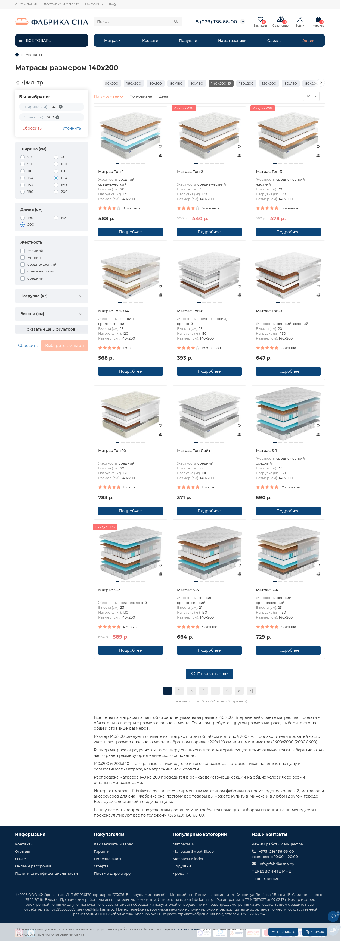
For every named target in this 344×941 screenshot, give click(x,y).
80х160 (155, 83)
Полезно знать (108, 859)
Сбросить (32, 128)
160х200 (133, 83)
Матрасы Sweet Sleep (193, 851)
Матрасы (113, 40)
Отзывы (22, 851)
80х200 (311, 83)
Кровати (150, 40)
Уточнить (72, 128)
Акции (308, 40)
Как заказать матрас (113, 844)
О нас (20, 859)
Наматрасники (232, 40)
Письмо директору (112, 873)
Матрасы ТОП (186, 844)
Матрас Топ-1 (110, 171)
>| (251, 690)
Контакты (24, 844)
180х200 (246, 83)
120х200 (269, 83)
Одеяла (274, 40)
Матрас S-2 (109, 590)
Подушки (188, 40)
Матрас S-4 (267, 590)
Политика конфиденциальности (46, 873)
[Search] (138, 21)
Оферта (101, 866)
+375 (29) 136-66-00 (276, 851)
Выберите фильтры (64, 345)
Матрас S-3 (188, 590)
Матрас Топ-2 (190, 171)
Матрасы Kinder (188, 859)
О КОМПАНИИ (26, 4)
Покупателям (109, 834)
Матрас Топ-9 (269, 311)
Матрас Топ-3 (269, 171)
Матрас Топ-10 (112, 450)
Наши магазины (267, 878)
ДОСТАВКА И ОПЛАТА (62, 4)
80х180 (176, 83)
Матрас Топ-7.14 (113, 311)
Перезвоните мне (271, 871)
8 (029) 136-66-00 (216, 21)
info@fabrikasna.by (276, 864)
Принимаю (314, 932)
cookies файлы (187, 929)
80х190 (290, 83)
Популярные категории (200, 834)
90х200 (111, 83)
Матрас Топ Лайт (193, 450)
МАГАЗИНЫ (94, 4)
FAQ (112, 4)
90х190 (197, 83)
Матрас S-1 (266, 450)
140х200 (218, 83)
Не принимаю (283, 932)
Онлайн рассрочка (33, 866)
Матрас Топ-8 (190, 311)
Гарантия (103, 851)
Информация (30, 834)
